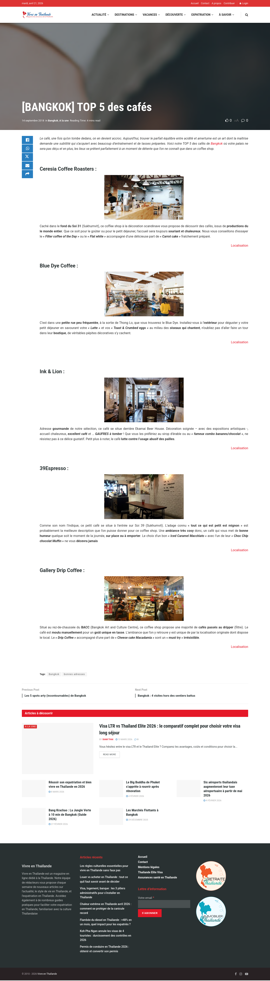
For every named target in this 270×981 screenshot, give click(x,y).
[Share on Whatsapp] (27, 150)
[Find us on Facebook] (236, 974)
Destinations (124, 14)
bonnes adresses (74, 674)
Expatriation (200, 14)
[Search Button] (246, 15)
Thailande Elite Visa (150, 873)
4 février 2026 (135, 797)
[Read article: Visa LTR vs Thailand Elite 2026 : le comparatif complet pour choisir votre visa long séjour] (57, 749)
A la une (64, 120)
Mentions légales (148, 867)
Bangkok (53, 120)
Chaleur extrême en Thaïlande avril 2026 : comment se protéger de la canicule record (105, 909)
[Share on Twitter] (27, 159)
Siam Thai (107, 740)
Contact (205, 3)
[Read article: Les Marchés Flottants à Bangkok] (111, 817)
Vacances (150, 14)
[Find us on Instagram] (240, 974)
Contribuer (229, 3)
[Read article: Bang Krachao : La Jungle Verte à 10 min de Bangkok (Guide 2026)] (34, 817)
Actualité (99, 14)
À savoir (225, 14)
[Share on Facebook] (27, 140)
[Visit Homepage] (37, 14)
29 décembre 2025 (137, 820)
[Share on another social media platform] (27, 179)
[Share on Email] (27, 169)
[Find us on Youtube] (246, 974)
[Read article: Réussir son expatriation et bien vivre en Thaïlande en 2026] (34, 789)
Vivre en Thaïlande (47, 974)
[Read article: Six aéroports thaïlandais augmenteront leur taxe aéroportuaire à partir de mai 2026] (189, 789)
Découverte (174, 14)
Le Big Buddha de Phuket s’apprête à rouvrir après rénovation (143, 787)
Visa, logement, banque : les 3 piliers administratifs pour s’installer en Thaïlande (102, 894)
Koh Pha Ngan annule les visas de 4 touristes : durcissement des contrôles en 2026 (105, 936)
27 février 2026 (58, 824)
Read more (111, 755)
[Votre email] (164, 905)
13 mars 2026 (124, 740)
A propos (216, 3)
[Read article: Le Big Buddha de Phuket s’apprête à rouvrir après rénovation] (111, 789)
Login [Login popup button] (244, 3)
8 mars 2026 (56, 792)
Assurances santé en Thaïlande (157, 878)
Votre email (146, 898)
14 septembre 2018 (33, 120)
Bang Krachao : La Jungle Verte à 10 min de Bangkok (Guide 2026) (70, 815)
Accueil (195, 3)
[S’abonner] (150, 914)
